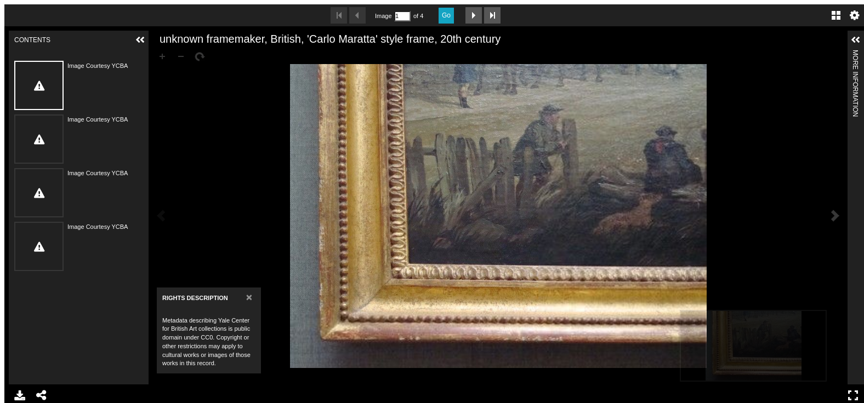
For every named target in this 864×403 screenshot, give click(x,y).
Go (446, 15)
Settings (854, 15)
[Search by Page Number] (402, 16)
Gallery (836, 15)
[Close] (249, 297)
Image (383, 16)
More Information (855, 54)
